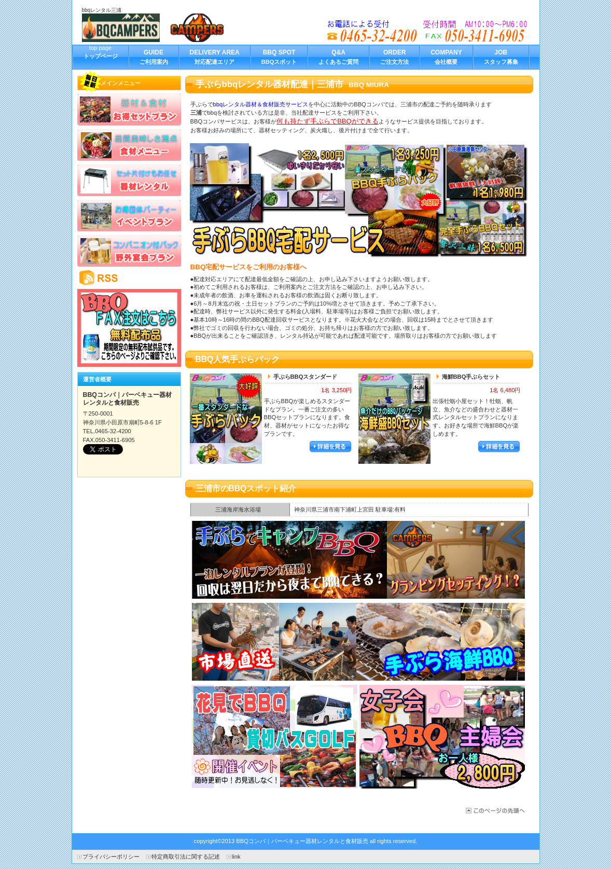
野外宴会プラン (129, 251)
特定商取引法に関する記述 (185, 856)
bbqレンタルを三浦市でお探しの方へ (428, 31)
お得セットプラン (129, 109)
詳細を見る (330, 447)
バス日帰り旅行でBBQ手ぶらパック (274, 737)
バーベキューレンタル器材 (129, 180)
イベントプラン (129, 215)
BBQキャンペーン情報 (129, 328)
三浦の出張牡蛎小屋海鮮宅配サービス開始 (358, 642)
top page (101, 56)
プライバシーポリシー (111, 856)
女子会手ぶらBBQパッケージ (442, 737)
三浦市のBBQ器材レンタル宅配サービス (494, 811)
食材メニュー (129, 145)
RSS (129, 278)
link (236, 856)
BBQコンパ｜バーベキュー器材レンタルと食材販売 (160, 27)
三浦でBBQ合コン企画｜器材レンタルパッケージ (358, 560)
